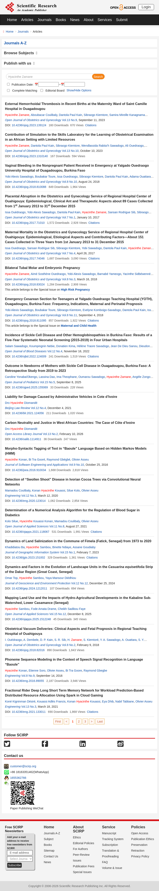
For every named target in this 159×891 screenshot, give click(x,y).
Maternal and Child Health (78, 325)
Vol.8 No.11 (69, 315)
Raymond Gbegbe (95, 670)
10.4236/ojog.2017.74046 (28, 258)
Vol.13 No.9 (69, 120)
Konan (16, 459)
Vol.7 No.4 (68, 253)
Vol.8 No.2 (68, 645)
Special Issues (82, 872)
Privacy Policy (140, 856)
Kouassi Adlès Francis (51, 701)
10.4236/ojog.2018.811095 (29, 320)
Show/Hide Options (78, 90)
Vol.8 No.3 (68, 279)
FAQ (105, 862)
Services (105, 20)
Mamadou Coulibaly (17, 490)
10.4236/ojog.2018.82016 (28, 650)
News (75, 20)
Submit (122, 20)
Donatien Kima (65, 346)
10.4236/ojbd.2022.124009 (29, 356)
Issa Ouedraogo (67, 176)
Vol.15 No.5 (47, 382)
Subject (49, 839)
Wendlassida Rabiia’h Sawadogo (102, 145)
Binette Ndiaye (61, 547)
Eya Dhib (108, 701)
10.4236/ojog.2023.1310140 (30, 156)
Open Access (139, 833)
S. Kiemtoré (91, 639)
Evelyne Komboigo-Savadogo (102, 310)
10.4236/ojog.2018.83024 (28, 284)
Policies (138, 827)
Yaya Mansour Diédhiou (60, 578)
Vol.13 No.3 (28, 706)
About (88, 20)
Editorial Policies (83, 843)
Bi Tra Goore (74, 670)
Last (100, 721)
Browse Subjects (20, 53)
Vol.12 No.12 (79, 583)
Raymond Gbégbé (58, 459)
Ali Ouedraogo (134, 145)
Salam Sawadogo (16, 346)
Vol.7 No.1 (68, 217)
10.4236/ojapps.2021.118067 (30, 531)
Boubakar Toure (45, 176)
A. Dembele (31, 639)
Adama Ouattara (140, 176)
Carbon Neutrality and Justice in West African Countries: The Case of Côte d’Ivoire (70, 422)
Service (108, 827)
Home (12, 20)
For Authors (80, 849)
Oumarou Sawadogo (91, 376)
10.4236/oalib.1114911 (26, 439)
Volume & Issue (112, 868)
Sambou (38, 547)
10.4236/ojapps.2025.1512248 (31, 619)
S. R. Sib (60, 639)
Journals (44, 20)
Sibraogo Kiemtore (96, 115)
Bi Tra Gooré (37, 459)
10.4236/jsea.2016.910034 (29, 470)
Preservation (139, 844)
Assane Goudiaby (84, 547)
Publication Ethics (142, 839)
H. (74, 639)
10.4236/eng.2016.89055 (28, 680)
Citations (90, 125)
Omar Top (11, 578)
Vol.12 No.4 (54, 351)
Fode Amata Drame (43, 608)
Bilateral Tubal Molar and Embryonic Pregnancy (42, 268)
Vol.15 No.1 (67, 552)
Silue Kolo (73, 490)
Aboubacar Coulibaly (44, 115)
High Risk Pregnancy (75, 289)
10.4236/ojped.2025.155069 (30, 387)
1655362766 (18, 777)
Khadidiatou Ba (15, 547)
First (58, 721)
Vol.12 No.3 (28, 495)
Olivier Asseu (80, 459)
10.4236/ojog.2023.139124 (29, 125)
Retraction (137, 850)
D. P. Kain (46, 639)
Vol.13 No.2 (50, 434)
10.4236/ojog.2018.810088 (29, 187)
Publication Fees (83, 866)
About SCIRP (78, 829)
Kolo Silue (11, 521)
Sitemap (49, 850)
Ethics (77, 837)
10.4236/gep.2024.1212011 (29, 588)
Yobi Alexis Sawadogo (19, 176)
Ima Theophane (67, 376)
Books (61, 20)
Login (146, 7)
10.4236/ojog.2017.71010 (28, 222)
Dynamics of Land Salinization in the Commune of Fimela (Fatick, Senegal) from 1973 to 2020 (78, 541)
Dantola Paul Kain (70, 115)
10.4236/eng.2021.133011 (29, 711)
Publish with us (19, 63)
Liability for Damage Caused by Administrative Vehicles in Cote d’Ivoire (61, 396)
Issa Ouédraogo (15, 212)
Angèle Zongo (141, 376)
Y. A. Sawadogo (110, 639)
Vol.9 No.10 (76, 464)
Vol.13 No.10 (70, 150)
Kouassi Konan (36, 521)
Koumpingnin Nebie (42, 346)
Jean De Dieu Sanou (124, 346)
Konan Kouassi (48, 490)
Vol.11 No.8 (56, 526)
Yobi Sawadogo (92, 248)
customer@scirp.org (23, 766)
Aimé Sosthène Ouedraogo (48, 274)
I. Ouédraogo (13, 639)
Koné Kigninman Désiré (20, 701)
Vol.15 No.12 (57, 614)
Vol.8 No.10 (69, 181)
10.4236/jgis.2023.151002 (28, 557)
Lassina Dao (47, 376)
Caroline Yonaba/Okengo (21, 376)
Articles (27, 20)
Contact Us (51, 856)
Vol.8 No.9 (28, 675)
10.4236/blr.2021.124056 (28, 413)
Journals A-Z (52, 833)
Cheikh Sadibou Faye (72, 608)
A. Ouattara (129, 639)
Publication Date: (22, 84)
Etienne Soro (37, 670)
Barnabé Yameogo (109, 274)
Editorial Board (55, 90)
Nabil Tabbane (124, 701)
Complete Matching (24, 90)
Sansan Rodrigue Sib (121, 212)
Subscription (110, 844)
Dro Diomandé (21, 402)
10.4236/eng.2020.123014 (29, 500)
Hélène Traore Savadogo (93, 346)
